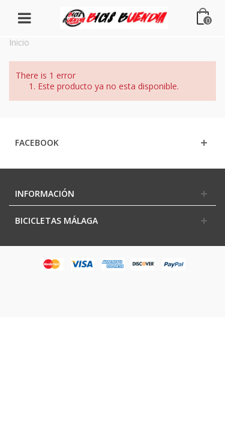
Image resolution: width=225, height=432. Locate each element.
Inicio (19, 42)
